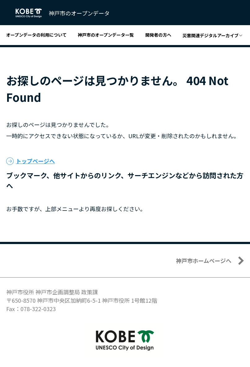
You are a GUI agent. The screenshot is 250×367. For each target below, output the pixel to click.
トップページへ (35, 161)
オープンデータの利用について (36, 34)
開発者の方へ (158, 34)
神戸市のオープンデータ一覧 (106, 34)
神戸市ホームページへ (203, 260)
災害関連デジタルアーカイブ (210, 35)
